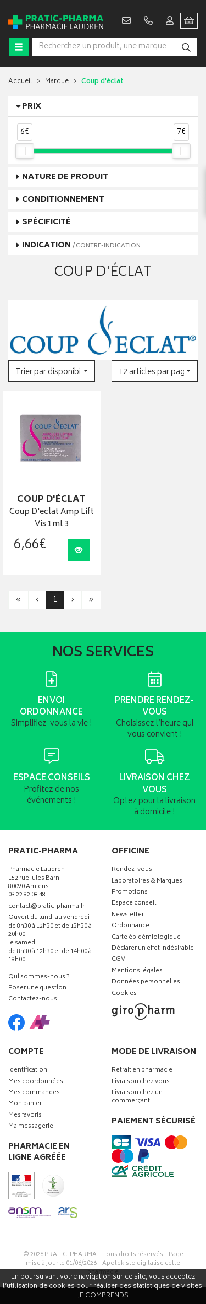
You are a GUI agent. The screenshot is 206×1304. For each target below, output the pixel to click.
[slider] (24, 151)
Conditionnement (63, 200)
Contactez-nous (32, 999)
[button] (51, 371)
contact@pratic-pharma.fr (46, 907)
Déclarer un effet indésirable (153, 949)
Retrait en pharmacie (142, 1070)
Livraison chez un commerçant (137, 1097)
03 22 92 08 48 (27, 895)
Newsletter (128, 915)
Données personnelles (146, 982)
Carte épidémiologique (146, 938)
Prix (31, 106)
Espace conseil (134, 903)
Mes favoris (25, 1116)
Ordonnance (130, 926)
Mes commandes (34, 1093)
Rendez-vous (132, 870)
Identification (27, 1070)
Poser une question (37, 988)
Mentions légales (137, 971)
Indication (81, 245)
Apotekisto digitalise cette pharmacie (133, 1268)
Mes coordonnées (35, 1082)
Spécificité (46, 222)
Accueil (20, 82)
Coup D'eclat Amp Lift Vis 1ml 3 (51, 518)
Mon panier (25, 1104)
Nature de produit (65, 177)
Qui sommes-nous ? (39, 977)
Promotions (130, 892)
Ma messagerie (30, 1127)
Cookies (124, 994)
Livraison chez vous (141, 1082)
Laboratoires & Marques (147, 881)
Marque (57, 82)
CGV (118, 960)
